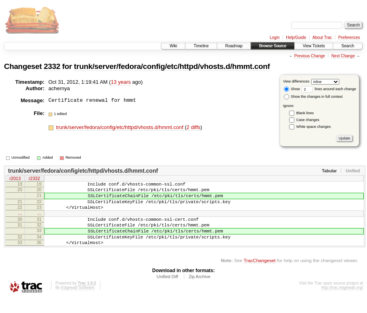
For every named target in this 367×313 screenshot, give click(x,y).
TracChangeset (259, 274)
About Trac (322, 37)
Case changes (308, 120)
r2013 (14, 179)
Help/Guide (296, 37)
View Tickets (314, 46)
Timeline (201, 46)
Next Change (343, 56)
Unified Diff (167, 291)
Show (292, 89)
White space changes (313, 127)
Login (274, 37)
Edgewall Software (77, 302)
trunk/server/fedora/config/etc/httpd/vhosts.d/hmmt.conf (172, 66)
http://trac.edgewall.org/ (342, 302)
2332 (52, 66)
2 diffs (193, 127)
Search (347, 46)
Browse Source (272, 46)
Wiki (173, 46)
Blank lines (305, 113)
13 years (121, 82)
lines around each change (329, 89)
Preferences (349, 37)
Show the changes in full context (313, 97)
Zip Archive (199, 291)
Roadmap (234, 46)
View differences (296, 81)
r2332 (34, 179)
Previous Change (309, 56)
